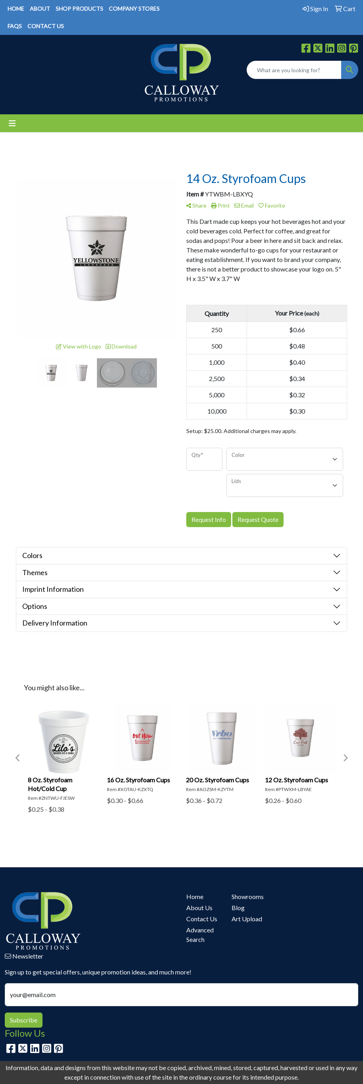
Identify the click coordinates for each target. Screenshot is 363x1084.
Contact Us (201, 918)
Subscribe (23, 1020)
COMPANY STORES (134, 8)
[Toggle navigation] (12, 123)
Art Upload (247, 918)
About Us (199, 907)
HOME (16, 8)
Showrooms (248, 896)
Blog (238, 907)
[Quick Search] (294, 70)
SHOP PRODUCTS (79, 8)
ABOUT (40, 8)
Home (194, 896)
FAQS (15, 26)
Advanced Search (200, 934)
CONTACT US (45, 26)
